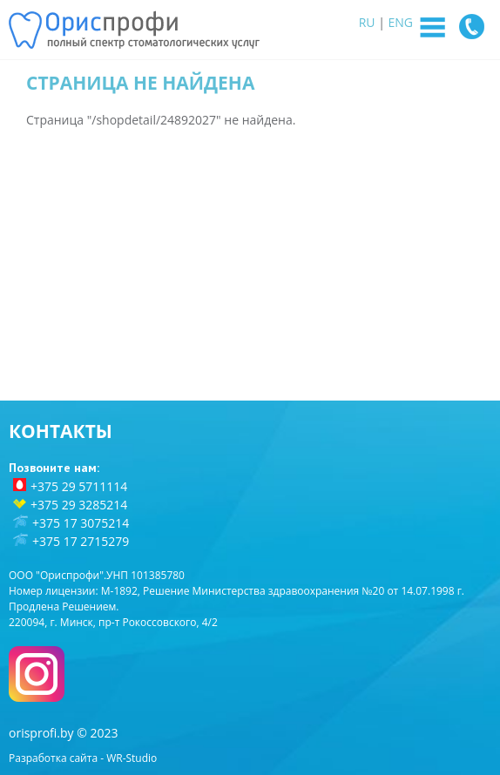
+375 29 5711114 (78, 486)
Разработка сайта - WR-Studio (83, 758)
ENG (401, 22)
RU (367, 22)
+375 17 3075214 (80, 523)
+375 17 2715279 (80, 541)
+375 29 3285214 (78, 504)
